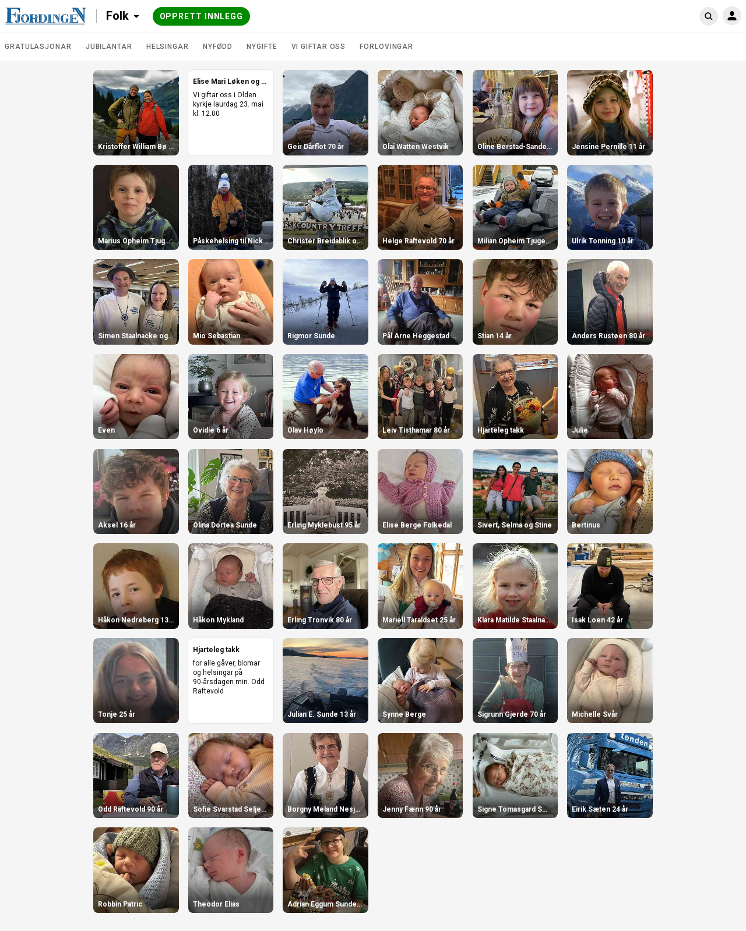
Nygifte (262, 47)
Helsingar (167, 47)
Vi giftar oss (318, 47)
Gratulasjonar (38, 47)
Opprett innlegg (202, 16)
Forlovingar (386, 47)
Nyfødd (218, 47)
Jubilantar (109, 47)
